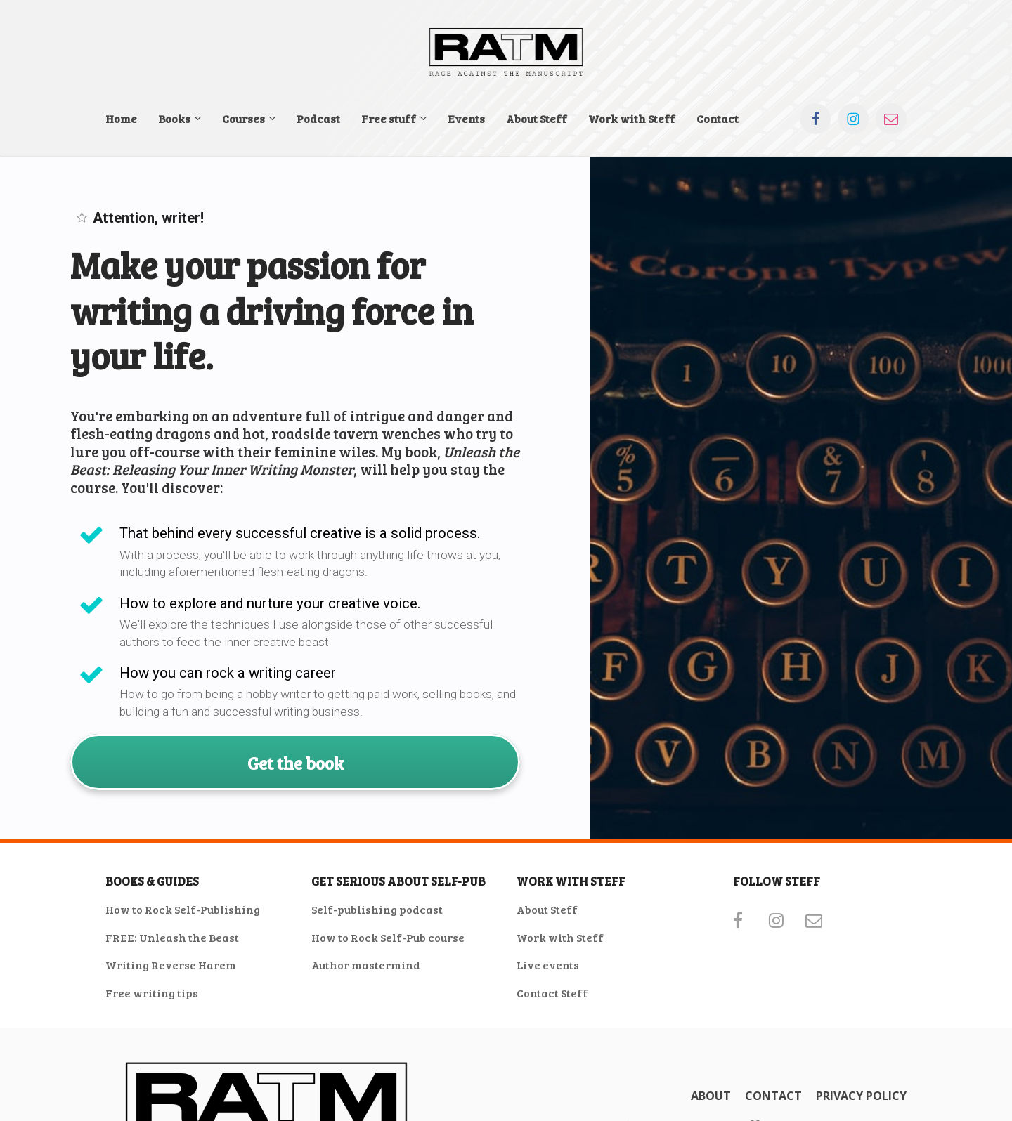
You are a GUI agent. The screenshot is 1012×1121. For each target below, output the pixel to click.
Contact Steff (552, 993)
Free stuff (388, 118)
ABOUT (711, 1096)
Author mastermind (365, 965)
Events (466, 118)
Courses (243, 118)
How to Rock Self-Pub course (388, 938)
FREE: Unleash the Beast (172, 938)
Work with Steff (631, 118)
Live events (548, 965)
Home (121, 118)
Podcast (318, 118)
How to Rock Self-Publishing (182, 910)
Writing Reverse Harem (170, 965)
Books (174, 118)
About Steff (536, 118)
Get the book (295, 762)
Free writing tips (151, 993)
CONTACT (773, 1096)
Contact (717, 118)
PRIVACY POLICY (861, 1096)
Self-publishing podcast (377, 910)
